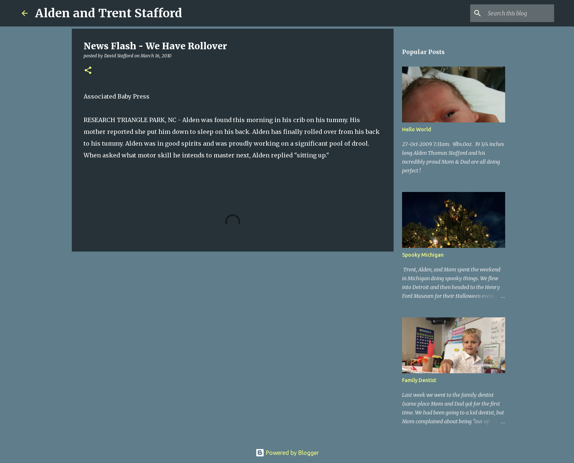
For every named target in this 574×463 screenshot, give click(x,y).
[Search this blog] (515, 13)
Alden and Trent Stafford (108, 13)
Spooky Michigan (423, 255)
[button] (88, 71)
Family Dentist (419, 380)
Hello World (416, 129)
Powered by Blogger (287, 452)
